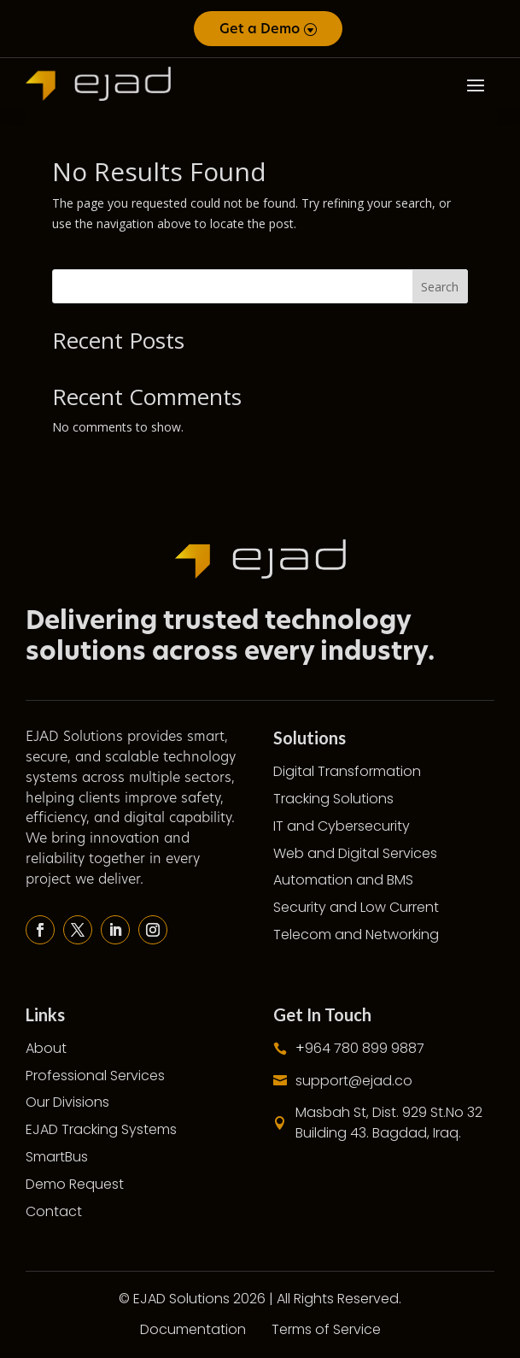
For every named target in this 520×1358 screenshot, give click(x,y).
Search (440, 287)
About (46, 1048)
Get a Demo (259, 28)
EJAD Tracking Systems (101, 1129)
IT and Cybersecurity (341, 826)
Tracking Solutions (333, 798)
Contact (54, 1211)
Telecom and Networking (356, 934)
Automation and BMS (343, 880)
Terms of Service (326, 1329)
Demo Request (75, 1184)
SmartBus (57, 1157)
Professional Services (95, 1075)
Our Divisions (67, 1102)
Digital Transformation (347, 771)
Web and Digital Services (355, 853)
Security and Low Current (356, 907)
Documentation (193, 1329)
